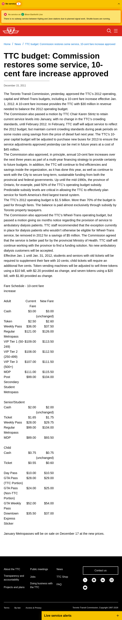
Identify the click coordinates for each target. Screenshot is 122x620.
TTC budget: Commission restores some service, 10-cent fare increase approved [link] (70, 44)
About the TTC (12, 569)
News (60, 569)
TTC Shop (62, 576)
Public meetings (39, 569)
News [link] (18, 44)
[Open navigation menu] (116, 31)
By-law (17, 608)
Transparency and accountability (14, 578)
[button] (61, 12)
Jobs (32, 576)
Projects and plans (14, 587)
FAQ (59, 584)
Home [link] (7, 44)
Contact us (101, 570)
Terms (6, 608)
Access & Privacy (33, 608)
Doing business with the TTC (41, 585)
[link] (85, 579)
